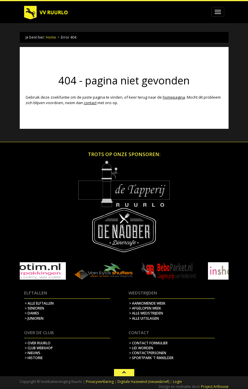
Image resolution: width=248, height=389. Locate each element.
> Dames (32, 313)
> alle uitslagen (144, 318)
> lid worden (141, 347)
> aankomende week (147, 303)
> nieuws (32, 352)
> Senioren (34, 308)
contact (90, 102)
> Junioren (34, 318)
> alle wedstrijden (146, 313)
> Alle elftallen (39, 303)
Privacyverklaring (100, 381)
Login (177, 381)
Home (51, 37)
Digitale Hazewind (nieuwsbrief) (143, 381)
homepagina (174, 97)
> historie (34, 357)
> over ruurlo (37, 343)
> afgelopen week (145, 308)
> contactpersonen (147, 352)
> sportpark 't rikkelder (151, 357)
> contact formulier (148, 343)
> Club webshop (39, 347)
